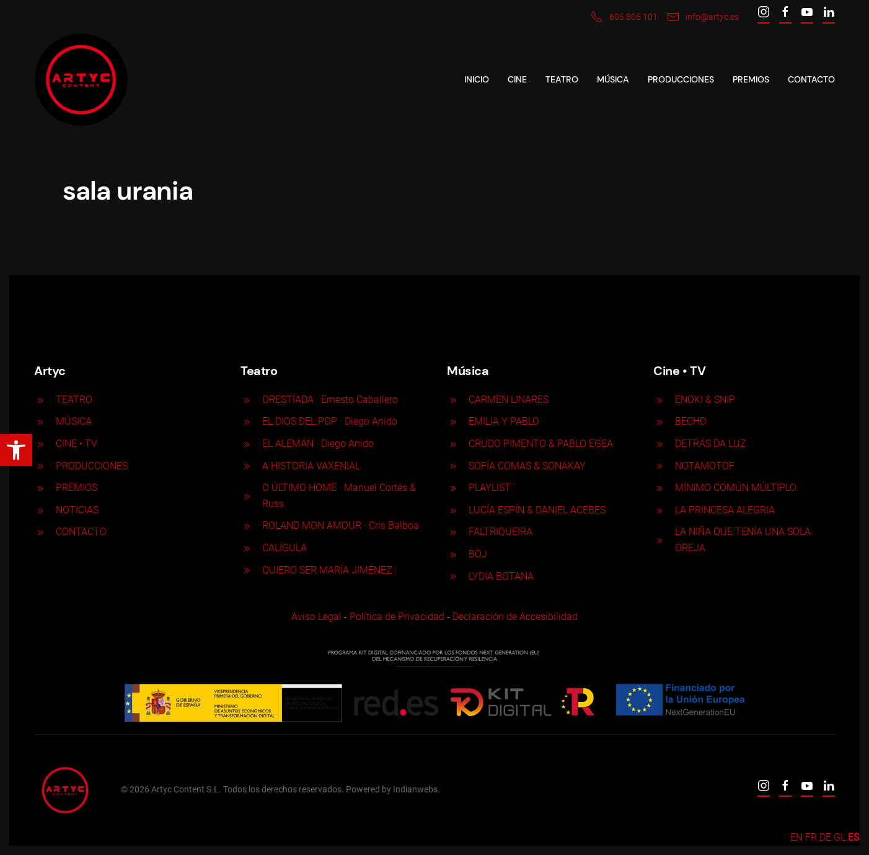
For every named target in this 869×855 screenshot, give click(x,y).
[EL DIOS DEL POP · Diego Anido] (246, 421)
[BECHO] (659, 421)
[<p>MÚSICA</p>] (40, 421)
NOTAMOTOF (704, 466)
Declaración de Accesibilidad (513, 616)
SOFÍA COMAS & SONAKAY (527, 466)
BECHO (691, 421)
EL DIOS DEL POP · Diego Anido (329, 421)
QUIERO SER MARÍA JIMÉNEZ (327, 570)
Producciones (681, 79)
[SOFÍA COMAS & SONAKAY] (453, 466)
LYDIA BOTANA (501, 576)
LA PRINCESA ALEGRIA (725, 510)
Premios (751, 79)
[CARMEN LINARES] (453, 399)
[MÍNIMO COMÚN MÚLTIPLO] (659, 488)
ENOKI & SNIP (705, 399)
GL (839, 837)
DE (825, 837)
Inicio (476, 79)
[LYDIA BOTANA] (453, 576)
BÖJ (478, 554)
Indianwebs (414, 789)
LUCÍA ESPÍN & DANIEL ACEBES (537, 510)
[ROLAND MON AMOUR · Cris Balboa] (246, 525)
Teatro (561, 79)
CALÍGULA (284, 548)
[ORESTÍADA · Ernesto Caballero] (246, 399)
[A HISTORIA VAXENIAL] (246, 466)
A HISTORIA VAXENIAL (311, 466)
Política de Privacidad (395, 616)
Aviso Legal (315, 616)
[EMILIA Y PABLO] (453, 421)
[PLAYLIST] (453, 488)
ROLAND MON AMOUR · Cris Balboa (340, 525)
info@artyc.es (703, 17)
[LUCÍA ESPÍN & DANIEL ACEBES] (453, 510)
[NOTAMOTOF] (659, 466)
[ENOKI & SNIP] (659, 399)
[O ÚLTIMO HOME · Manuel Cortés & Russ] (246, 496)
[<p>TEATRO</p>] (40, 399)
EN (796, 837)
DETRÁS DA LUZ (710, 444)
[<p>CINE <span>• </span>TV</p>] (40, 444)
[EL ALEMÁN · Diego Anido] (246, 444)
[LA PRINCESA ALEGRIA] (659, 510)
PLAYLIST (490, 488)
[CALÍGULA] (246, 548)
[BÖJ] (453, 554)
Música (613, 79)
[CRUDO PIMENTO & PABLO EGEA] (453, 444)
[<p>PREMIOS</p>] (40, 488)
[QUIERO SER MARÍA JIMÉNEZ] (246, 570)
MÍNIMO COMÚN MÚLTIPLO (735, 488)
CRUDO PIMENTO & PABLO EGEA (541, 444)
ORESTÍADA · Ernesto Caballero (330, 399)
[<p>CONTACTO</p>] (40, 532)
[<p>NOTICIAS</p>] (40, 510)
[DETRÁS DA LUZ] (659, 444)
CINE (517, 79)
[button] (16, 450)
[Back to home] (81, 79)
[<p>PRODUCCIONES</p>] (40, 466)
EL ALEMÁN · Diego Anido (318, 444)
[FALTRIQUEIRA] (453, 532)
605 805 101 (624, 17)
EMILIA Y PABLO (504, 421)
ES (854, 837)
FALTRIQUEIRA (500, 532)
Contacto (811, 79)
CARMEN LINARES (509, 399)
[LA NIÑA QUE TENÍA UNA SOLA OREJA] (659, 540)
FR (811, 837)
